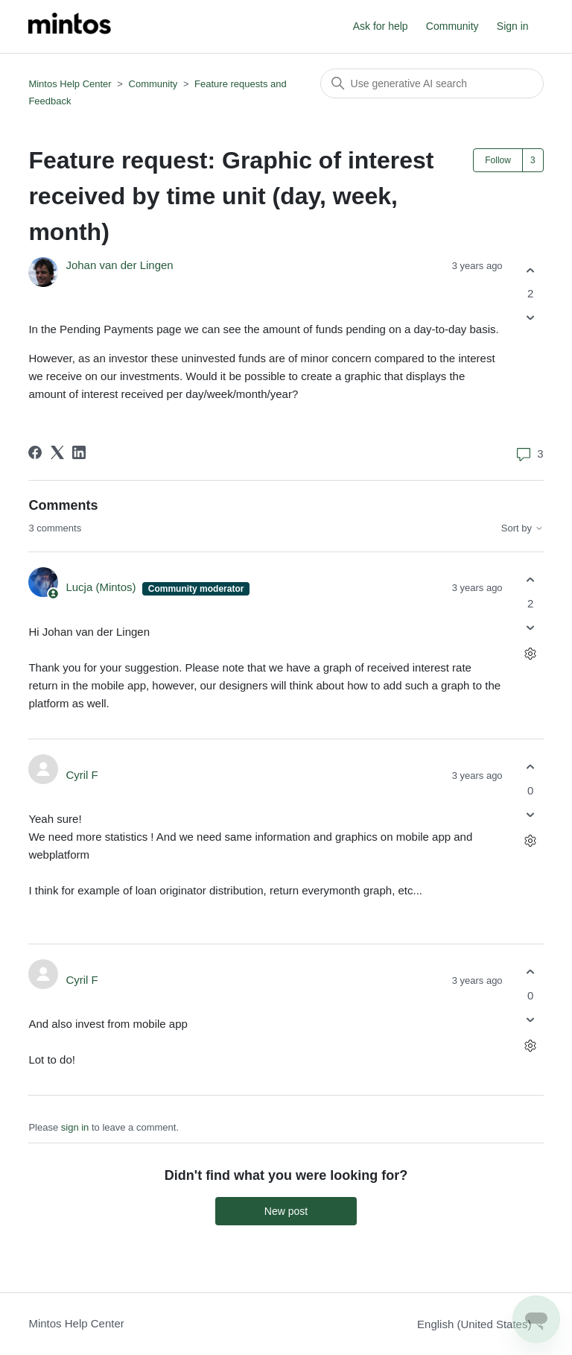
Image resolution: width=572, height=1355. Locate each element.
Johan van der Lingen (119, 265)
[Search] (432, 83)
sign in (75, 1127)
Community (452, 26)
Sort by (522, 528)
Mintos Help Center (69, 83)
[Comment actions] (531, 653)
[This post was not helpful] (531, 318)
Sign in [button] (513, 26)
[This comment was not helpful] (531, 627)
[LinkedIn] (79, 452)
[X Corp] (57, 452)
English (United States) (480, 1324)
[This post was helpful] (531, 270)
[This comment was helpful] (531, 580)
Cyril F (82, 774)
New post (286, 1211)
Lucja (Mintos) (102, 587)
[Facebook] (35, 452)
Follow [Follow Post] (498, 160)
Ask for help (380, 26)
